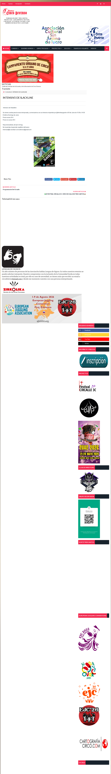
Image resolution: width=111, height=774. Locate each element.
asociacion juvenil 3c (46, 655)
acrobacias (43, 651)
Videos (93, 31)
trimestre (43, 677)
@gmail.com (45, 260)
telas (42, 671)
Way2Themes (18, 730)
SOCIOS (67, 31)
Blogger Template (37, 730)
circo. (42, 658)
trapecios (43, 674)
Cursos (10, 4)
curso (51, 658)
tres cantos (54, 674)
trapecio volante (54, 671)
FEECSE (62, 664)
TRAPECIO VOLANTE (80, 31)
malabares (52, 668)
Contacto (27, 4)
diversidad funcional (46, 661)
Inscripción (18, 4)
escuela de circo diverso (47, 664)
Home (3, 4)
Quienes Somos (27, 31)
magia (42, 668)
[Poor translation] (7, 746)
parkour (62, 668)
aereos (54, 651)
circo (60, 655)
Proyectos (56, 31)
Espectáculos (42, 31)
